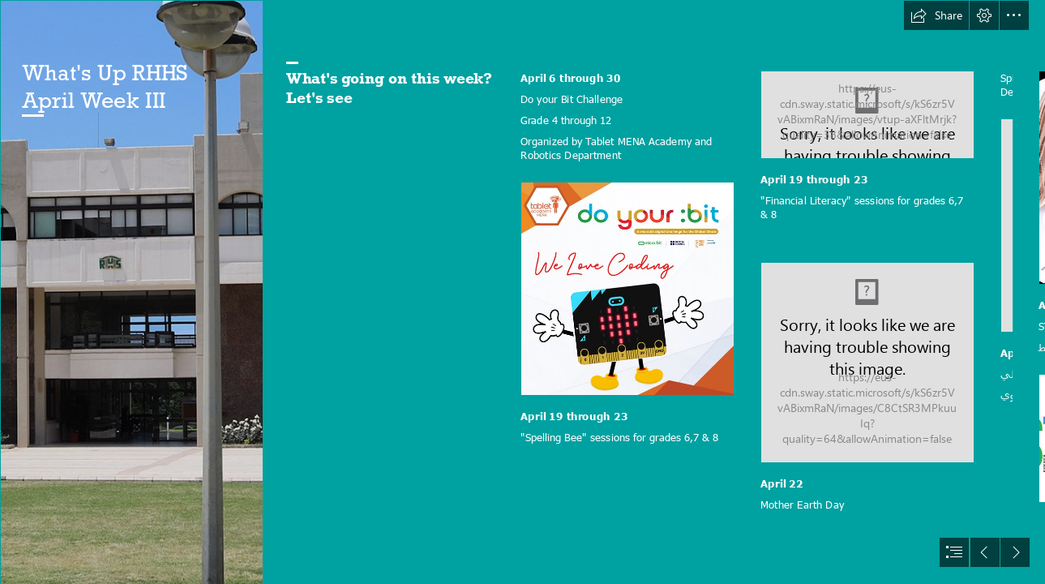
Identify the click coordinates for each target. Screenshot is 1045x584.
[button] (936, 15)
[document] (522, 292)
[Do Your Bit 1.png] (627, 289)
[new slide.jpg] (131, 292)
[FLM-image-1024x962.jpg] (867, 362)
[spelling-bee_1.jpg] (867, 115)
